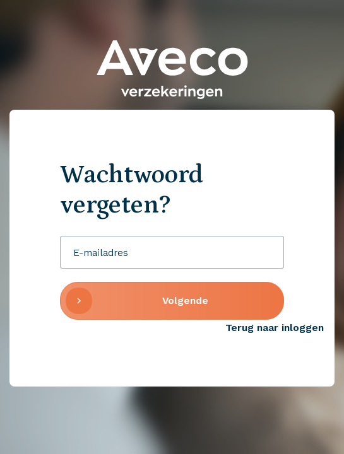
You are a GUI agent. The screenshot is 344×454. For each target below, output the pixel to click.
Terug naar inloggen (274, 328)
